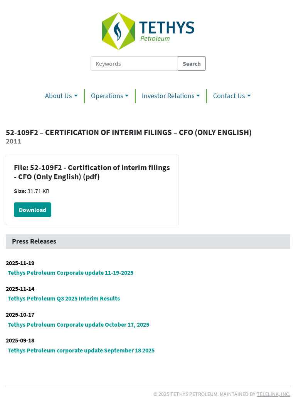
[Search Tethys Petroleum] (134, 63)
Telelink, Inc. (273, 394)
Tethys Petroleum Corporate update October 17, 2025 (78, 324)
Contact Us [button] (229, 96)
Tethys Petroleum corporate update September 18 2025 (81, 350)
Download (32, 210)
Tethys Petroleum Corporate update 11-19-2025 (70, 272)
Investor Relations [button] (168, 96)
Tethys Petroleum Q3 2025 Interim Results (64, 298)
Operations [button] (107, 96)
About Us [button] (58, 96)
